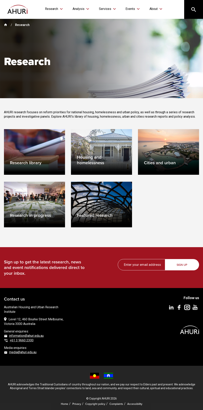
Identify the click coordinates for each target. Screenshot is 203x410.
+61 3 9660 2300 (22, 339)
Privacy (76, 403)
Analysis (80, 9)
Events (128, 9)
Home (64, 403)
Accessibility (134, 403)
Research (55, 9)
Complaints (116, 403)
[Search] (193, 10)
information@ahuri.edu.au (26, 335)
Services (104, 9)
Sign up (182, 264)
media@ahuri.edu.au (22, 351)
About (149, 9)
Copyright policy (95, 403)
